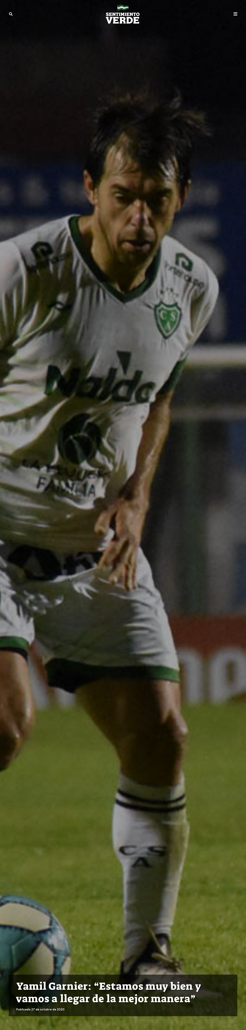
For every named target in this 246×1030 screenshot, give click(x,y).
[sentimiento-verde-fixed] (123, 14)
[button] (11, 14)
